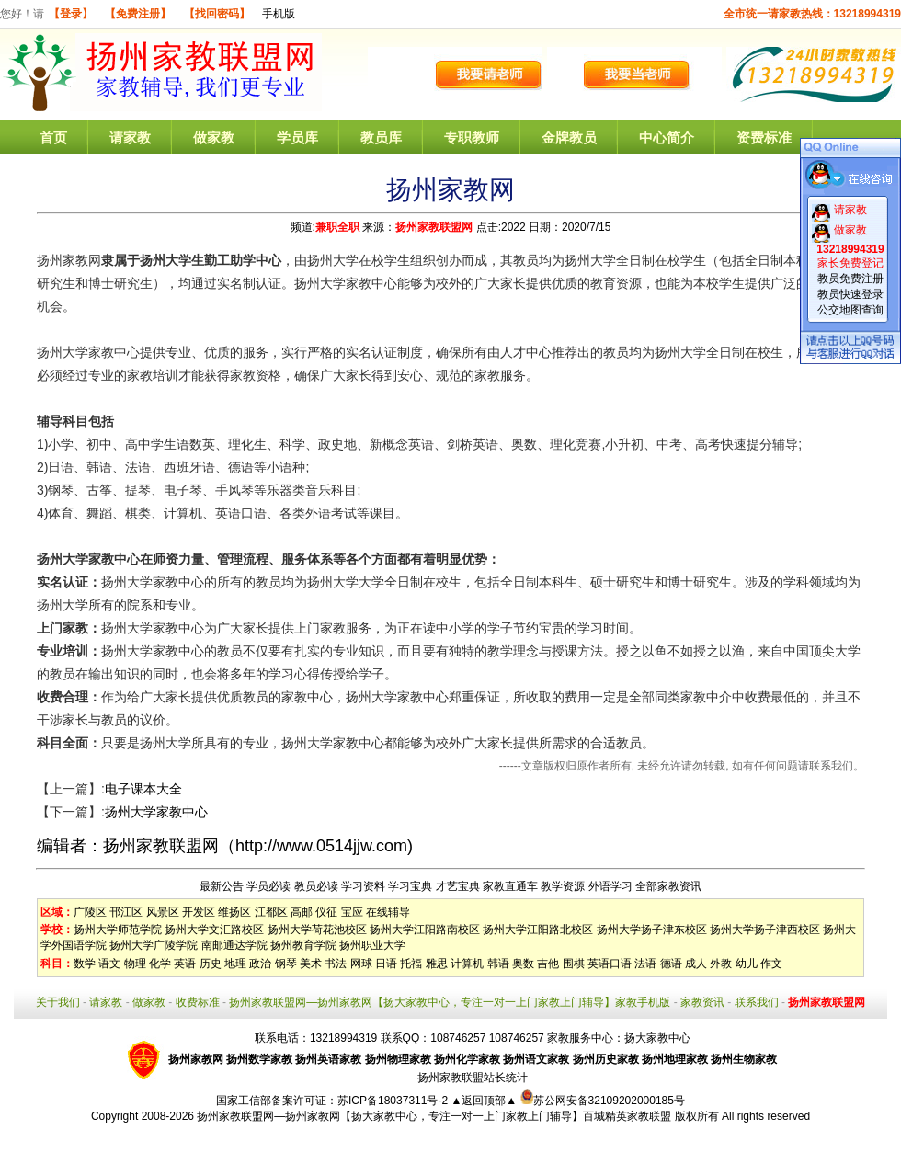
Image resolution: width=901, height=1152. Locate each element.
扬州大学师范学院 (118, 929)
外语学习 (610, 886)
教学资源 (563, 886)
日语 (386, 963)
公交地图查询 (850, 309)
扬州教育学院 (303, 945)
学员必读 (268, 886)
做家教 (213, 137)
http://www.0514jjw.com (321, 846)
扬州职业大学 (372, 945)
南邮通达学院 (234, 945)
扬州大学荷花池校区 (317, 929)
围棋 (574, 963)
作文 (771, 963)
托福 (411, 963)
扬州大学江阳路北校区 (538, 929)
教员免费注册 (850, 278)
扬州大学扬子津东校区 (652, 929)
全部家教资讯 (668, 886)
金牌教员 (569, 137)
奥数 (523, 963)
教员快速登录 (850, 294)
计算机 (467, 963)
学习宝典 (410, 886)
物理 (135, 963)
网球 (361, 963)
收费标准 (198, 1002)
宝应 (352, 912)
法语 (645, 963)
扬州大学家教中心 (156, 811)
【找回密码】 (217, 13)
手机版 (278, 13)
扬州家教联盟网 (434, 227)
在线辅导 (388, 912)
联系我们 (757, 1002)
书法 (336, 963)
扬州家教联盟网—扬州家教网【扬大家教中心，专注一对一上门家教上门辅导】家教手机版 (449, 1002)
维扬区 (234, 912)
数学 (85, 963)
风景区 (162, 912)
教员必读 (316, 886)
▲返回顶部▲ (483, 1100)
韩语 (498, 963)
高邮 (302, 912)
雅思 (437, 963)
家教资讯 (702, 1002)
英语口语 (609, 963)
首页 (53, 137)
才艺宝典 (458, 886)
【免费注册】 (138, 13)
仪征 (326, 912)
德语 (671, 963)
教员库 (381, 137)
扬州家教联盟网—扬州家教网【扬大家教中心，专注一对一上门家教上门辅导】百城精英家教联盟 (434, 1116)
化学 (160, 963)
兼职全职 (337, 227)
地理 (235, 963)
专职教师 (471, 137)
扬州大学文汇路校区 (214, 929)
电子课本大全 (143, 788)
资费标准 (764, 137)
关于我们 (58, 1002)
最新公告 (222, 886)
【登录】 (71, 13)
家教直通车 (510, 886)
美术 (311, 963)
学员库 (297, 137)
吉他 (548, 963)
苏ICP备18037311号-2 (393, 1100)
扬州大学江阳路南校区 (425, 929)
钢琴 (286, 963)
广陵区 (90, 912)
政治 (260, 963)
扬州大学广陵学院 (153, 945)
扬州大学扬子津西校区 (765, 929)
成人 (696, 963)
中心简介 (666, 137)
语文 (109, 963)
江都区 (271, 912)
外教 (721, 963)
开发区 (198, 912)
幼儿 (747, 963)
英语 (185, 963)
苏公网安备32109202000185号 (602, 1100)
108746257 (516, 1038)
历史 (211, 963)
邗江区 (126, 912)
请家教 (130, 137)
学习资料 (363, 886)
